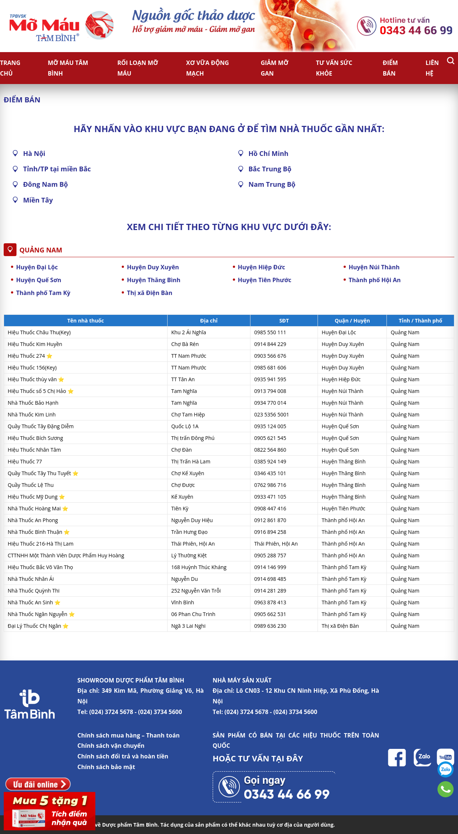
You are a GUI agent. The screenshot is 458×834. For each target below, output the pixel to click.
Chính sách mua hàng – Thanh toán (128, 735)
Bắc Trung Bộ (270, 168)
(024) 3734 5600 (160, 712)
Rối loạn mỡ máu (137, 68)
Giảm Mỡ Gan (274, 68)
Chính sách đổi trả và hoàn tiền (122, 756)
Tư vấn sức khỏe (334, 68)
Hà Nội (34, 153)
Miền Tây (38, 200)
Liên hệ (432, 68)
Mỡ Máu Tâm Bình (68, 68)
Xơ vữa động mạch (207, 68)
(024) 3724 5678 (111, 712)
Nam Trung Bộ (272, 184)
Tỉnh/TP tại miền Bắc (57, 168)
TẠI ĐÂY (287, 758)
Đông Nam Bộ (45, 184)
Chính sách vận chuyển (110, 746)
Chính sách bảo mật (106, 767)
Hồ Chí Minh (269, 153)
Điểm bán (390, 68)
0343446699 (445, 789)
